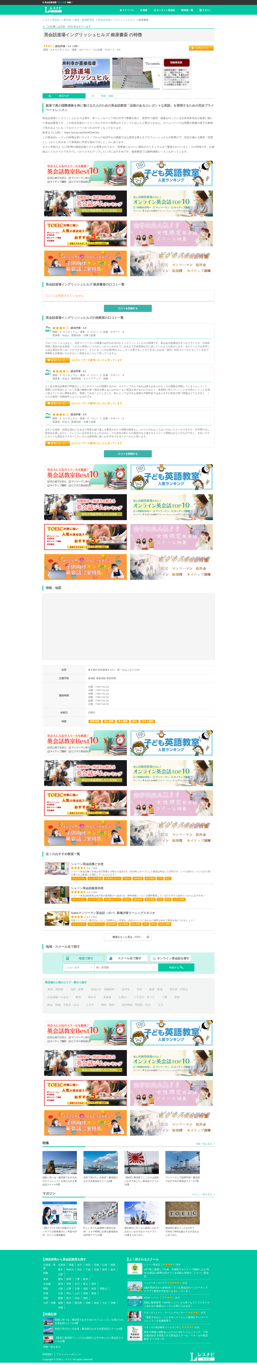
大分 (104, 1305)
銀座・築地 (155, 991)
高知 (77, 1300)
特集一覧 (187, 10)
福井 (93, 1286)
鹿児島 (78, 1305)
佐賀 (96, 1305)
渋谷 (139, 991)
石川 (77, 1286)
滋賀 (85, 1291)
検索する (176, 969)
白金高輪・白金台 (58, 999)
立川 (160, 1007)
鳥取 (85, 1295)
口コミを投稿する (128, 308)
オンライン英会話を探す (173, 960)
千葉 (88, 1272)
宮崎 (113, 1305)
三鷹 (164, 999)
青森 (71, 1267)
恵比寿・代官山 (179, 991)
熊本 (68, 1305)
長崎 (88, 1305)
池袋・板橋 (77, 991)
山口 (77, 1295)
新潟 (60, 1286)
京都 (77, 1291)
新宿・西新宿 (55, 991)
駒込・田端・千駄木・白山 (63, 1007)
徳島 (85, 1300)
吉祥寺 (126, 991)
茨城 (96, 1272)
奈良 (93, 1291)
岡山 (68, 1295)
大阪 (60, 1291)
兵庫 (68, 1291)
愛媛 (60, 1300)
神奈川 (70, 1272)
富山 (85, 1286)
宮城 (96, 1267)
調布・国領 (107, 1007)
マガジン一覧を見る (201, 1196)
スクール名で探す (129, 960)
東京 (60, 1272)
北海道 (61, 1267)
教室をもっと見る (128, 939)
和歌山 (103, 1291)
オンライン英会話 (164, 10)
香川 (68, 1300)
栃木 (113, 1272)
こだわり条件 (72, 969)
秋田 (88, 1267)
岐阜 (85, 1281)
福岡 (60, 1305)
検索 (143, 10)
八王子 (90, 1007)
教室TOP (64, 95)
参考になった (58, 360)
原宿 (176, 999)
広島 (60, 1295)
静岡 (68, 1281)
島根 (93, 1295)
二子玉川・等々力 (144, 999)
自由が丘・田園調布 (102, 991)
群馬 (104, 1272)
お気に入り (202, 48)
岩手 (79, 1267)
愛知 (60, 1281)
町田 (78, 999)
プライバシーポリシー (68, 1356)
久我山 (122, 999)
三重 (77, 1281)
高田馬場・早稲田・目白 (136, 1007)
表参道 (107, 999)
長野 (68, 1286)
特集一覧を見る (204, 1146)
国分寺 (92, 999)
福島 (113, 1267)
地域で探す (86, 960)
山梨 (60, 1276)
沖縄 (60, 1310)
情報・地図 (107, 95)
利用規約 (47, 1356)
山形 (104, 1267)
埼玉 (79, 1272)
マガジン (205, 10)
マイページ (127, 10)
